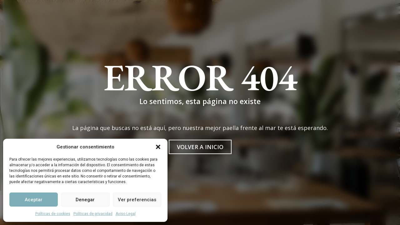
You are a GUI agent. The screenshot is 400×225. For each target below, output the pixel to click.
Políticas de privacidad (92, 214)
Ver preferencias (137, 199)
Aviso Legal (126, 214)
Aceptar (33, 199)
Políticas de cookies (52, 214)
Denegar (85, 199)
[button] (158, 147)
